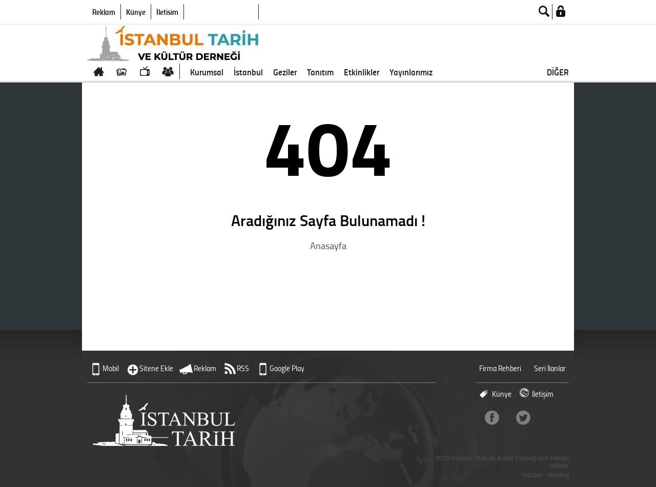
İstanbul (248, 72)
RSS (243, 368)
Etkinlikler (361, 72)
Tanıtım (320, 72)
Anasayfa (328, 245)
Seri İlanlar (550, 368)
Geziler (285, 72)
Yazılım (533, 475)
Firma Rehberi (500, 368)
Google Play (287, 368)
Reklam (103, 11)
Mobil (110, 368)
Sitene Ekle (156, 368)
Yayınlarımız (411, 72)
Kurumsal (206, 72)
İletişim (167, 11)
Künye (136, 11)
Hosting (558, 475)
